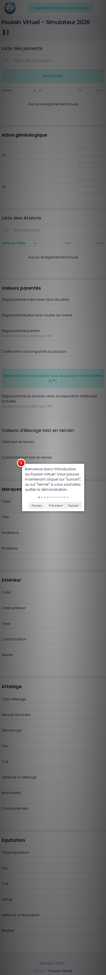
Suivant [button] (73, 488)
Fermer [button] (37, 488)
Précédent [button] (56, 488)
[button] (39, 480)
